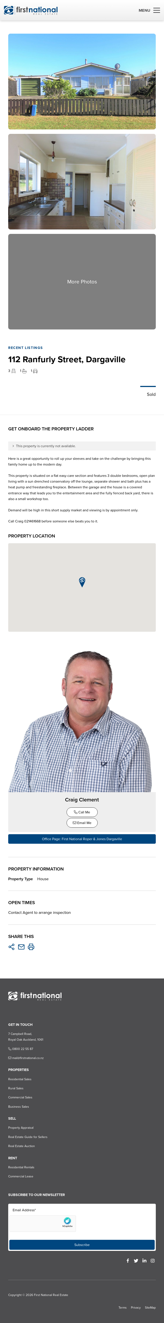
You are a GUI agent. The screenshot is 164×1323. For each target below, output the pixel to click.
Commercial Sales (20, 1097)
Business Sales (18, 1106)
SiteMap (150, 1307)
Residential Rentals (21, 1167)
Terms (123, 1307)
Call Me (82, 812)
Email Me (82, 822)
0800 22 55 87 (20, 1049)
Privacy (136, 1307)
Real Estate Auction (21, 1146)
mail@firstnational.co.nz (26, 1058)
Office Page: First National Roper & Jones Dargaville (82, 839)
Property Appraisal (21, 1127)
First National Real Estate (51, 1295)
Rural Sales (16, 1088)
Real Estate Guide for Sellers (27, 1137)
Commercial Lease (20, 1176)
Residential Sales (20, 1079)
